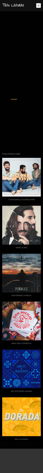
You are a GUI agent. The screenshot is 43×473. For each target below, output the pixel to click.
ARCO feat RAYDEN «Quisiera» (21, 391)
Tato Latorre (13, 6)
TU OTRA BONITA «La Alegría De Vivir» (21, 200)
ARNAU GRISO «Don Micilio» (21, 343)
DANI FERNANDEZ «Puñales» (21, 295)
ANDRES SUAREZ (21, 248)
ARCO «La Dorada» (21, 439)
